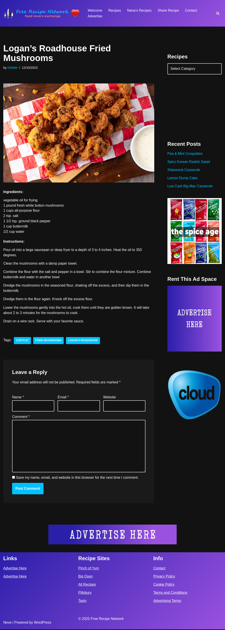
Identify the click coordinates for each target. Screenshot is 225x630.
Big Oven (85, 577)
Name (18, 398)
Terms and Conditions (170, 593)
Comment (21, 417)
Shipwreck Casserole (183, 170)
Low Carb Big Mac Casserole (190, 186)
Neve (7, 623)
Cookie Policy (164, 585)
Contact (191, 10)
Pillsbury (84, 593)
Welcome (95, 10)
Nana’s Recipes (139, 10)
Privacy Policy (164, 577)
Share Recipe (168, 10)
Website (109, 398)
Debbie (12, 67)
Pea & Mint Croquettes (185, 154)
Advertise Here (15, 569)
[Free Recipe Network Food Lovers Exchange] (41, 13)
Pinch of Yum (88, 569)
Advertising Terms (167, 601)
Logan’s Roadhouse (83, 341)
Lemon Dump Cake (182, 178)
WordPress (42, 623)
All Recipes (87, 585)
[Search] (218, 13)
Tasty (82, 601)
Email (63, 398)
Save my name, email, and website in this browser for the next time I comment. (77, 478)
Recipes (114, 10)
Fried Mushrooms (48, 341)
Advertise (95, 16)
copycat (22, 341)
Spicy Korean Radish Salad (188, 162)
